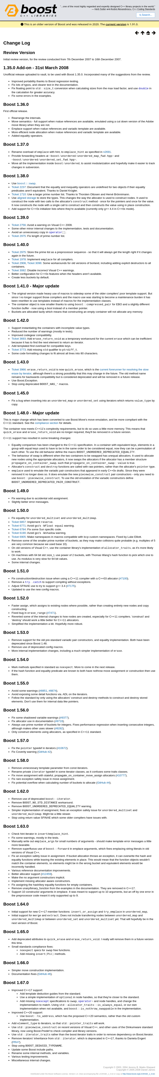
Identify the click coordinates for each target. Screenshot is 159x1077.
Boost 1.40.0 (16, 242)
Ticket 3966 (19, 367)
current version (116, 24)
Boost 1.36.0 (16, 104)
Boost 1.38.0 (16, 174)
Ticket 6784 (19, 524)
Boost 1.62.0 (16, 784)
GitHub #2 (44, 744)
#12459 (46, 865)
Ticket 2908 (19, 261)
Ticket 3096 (34, 261)
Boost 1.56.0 (16, 703)
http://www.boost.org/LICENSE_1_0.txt (138, 1062)
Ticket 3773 (19, 347)
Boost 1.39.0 (16, 215)
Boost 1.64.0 (16, 895)
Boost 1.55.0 (16, 676)
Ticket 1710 (19, 193)
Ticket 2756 (19, 223)
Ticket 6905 (19, 531)
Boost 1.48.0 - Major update (31, 409)
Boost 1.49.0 (16, 486)
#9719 (59, 714)
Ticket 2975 (19, 234)
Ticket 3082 (19, 268)
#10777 (121, 768)
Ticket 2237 (19, 185)
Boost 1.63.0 (16, 817)
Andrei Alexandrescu (121, 9)
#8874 (52, 683)
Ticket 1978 (19, 257)
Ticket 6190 (19, 527)
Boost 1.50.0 (16, 505)
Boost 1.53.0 (16, 626)
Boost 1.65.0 (16, 922)
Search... (145, 14)
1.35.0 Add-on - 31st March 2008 (36, 67)
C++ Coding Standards (143, 9)
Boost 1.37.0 (16, 144)
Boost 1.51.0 (16, 564)
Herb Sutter (100, 9)
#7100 (123, 572)
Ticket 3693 (19, 336)
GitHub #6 (44, 963)
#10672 (61, 741)
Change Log (16, 43)
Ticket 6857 (19, 517)
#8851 (43, 683)
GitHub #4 (103, 775)
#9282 (59, 721)
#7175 (71, 579)
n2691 (107, 151)
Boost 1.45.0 (16, 390)
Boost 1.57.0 (16, 733)
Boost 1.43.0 (16, 359)
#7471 (51, 606)
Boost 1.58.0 (16, 753)
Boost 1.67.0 (16, 972)
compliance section (46, 419)
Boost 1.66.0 (16, 952)
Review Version (19, 52)
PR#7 (15, 1030)
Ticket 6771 (19, 520)
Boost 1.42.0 (16, 318)
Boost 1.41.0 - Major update (31, 284)
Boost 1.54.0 (16, 652)
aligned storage (26, 196)
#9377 (64, 710)
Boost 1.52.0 (16, 591)
